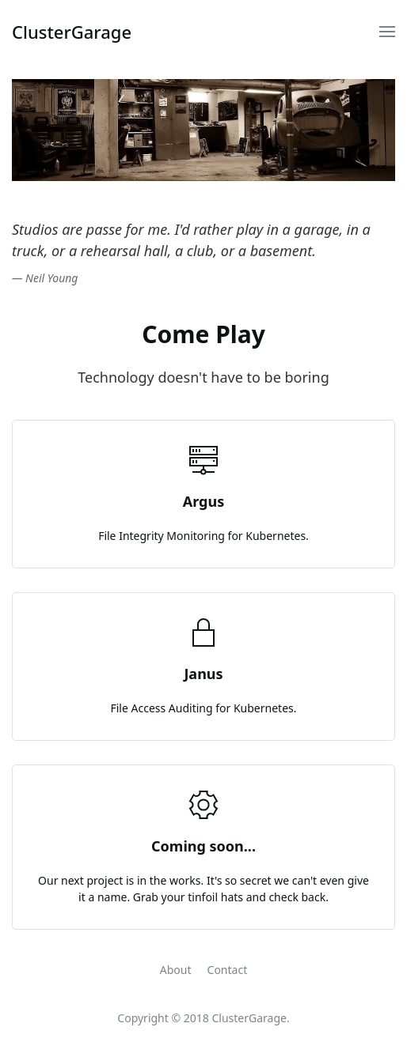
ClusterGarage (71, 31)
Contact (227, 969)
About (176, 969)
